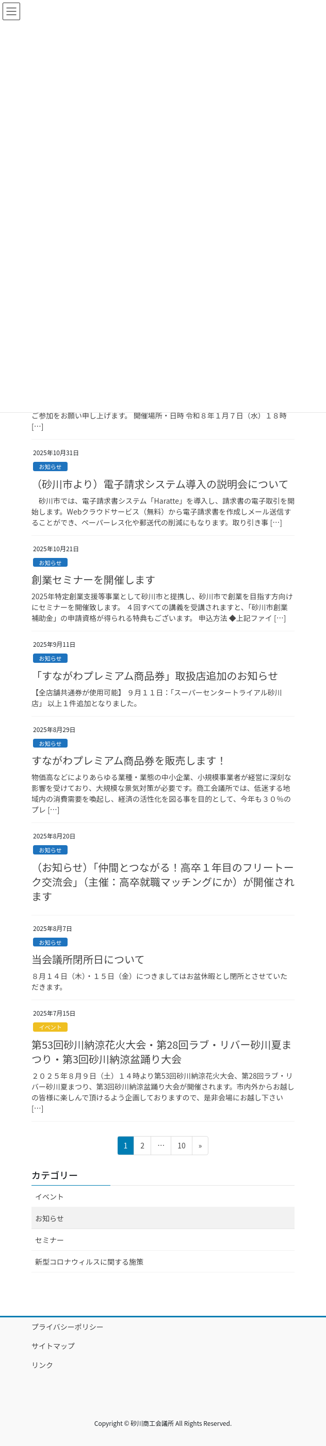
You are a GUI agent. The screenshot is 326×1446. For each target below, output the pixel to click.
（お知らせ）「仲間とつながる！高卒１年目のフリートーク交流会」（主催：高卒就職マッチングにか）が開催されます (163, 882)
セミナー (49, 1240)
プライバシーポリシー (67, 1326)
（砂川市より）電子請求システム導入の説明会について (159, 483)
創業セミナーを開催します (93, 579)
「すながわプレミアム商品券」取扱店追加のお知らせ (154, 675)
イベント (50, 1027)
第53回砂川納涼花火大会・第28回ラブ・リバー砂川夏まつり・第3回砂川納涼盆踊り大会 (161, 1051)
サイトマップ (53, 1346)
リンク (42, 1365)
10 (181, 1147)
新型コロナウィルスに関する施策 (89, 1261)
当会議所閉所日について (87, 959)
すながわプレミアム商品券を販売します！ (129, 760)
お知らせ (50, 466)
